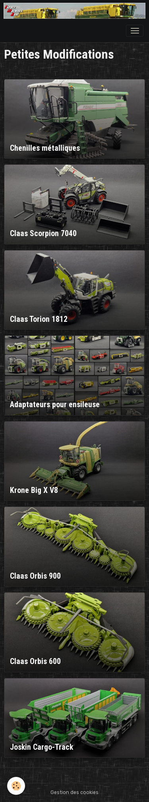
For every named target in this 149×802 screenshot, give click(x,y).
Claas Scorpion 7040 (43, 233)
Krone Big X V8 (34, 490)
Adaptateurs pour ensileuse (55, 404)
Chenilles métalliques (45, 148)
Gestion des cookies (74, 792)
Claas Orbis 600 (35, 661)
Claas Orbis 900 (35, 576)
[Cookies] (16, 786)
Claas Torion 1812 (39, 319)
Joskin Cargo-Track (41, 747)
